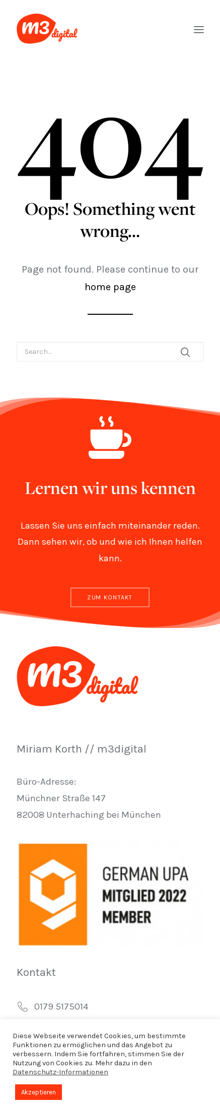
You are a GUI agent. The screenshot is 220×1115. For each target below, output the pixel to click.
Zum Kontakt (110, 597)
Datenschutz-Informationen (60, 1072)
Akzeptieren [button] (38, 1092)
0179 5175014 (61, 1006)
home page (110, 287)
